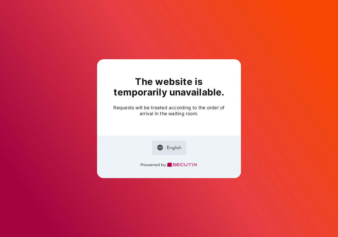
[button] (169, 148)
